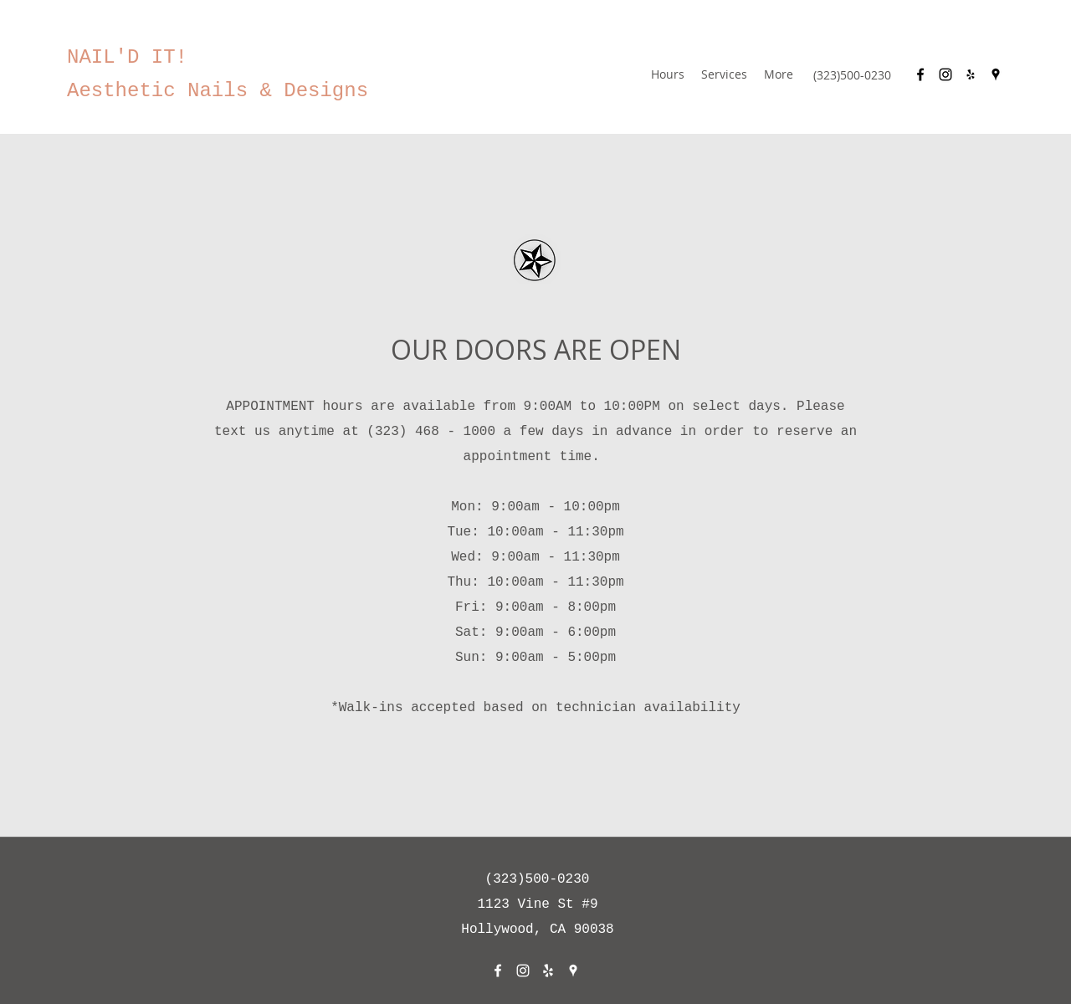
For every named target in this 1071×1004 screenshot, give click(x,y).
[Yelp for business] (970, 74)
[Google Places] (995, 74)
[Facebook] (920, 74)
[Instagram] (945, 74)
